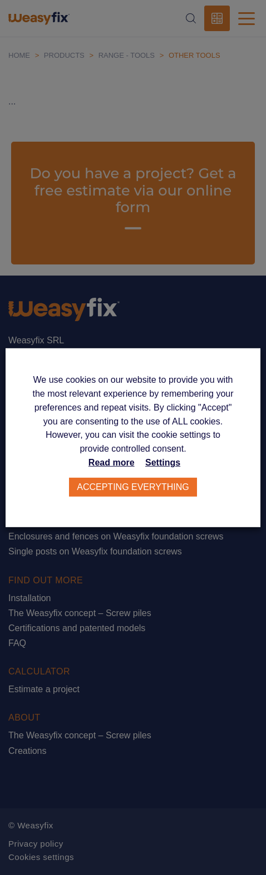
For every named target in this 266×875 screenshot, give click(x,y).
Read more (111, 462)
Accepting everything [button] (133, 487)
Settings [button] (162, 462)
